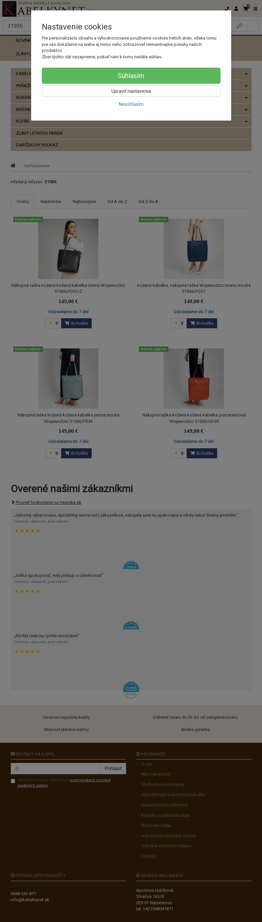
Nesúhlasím (131, 104)
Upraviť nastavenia (131, 91)
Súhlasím (131, 76)
